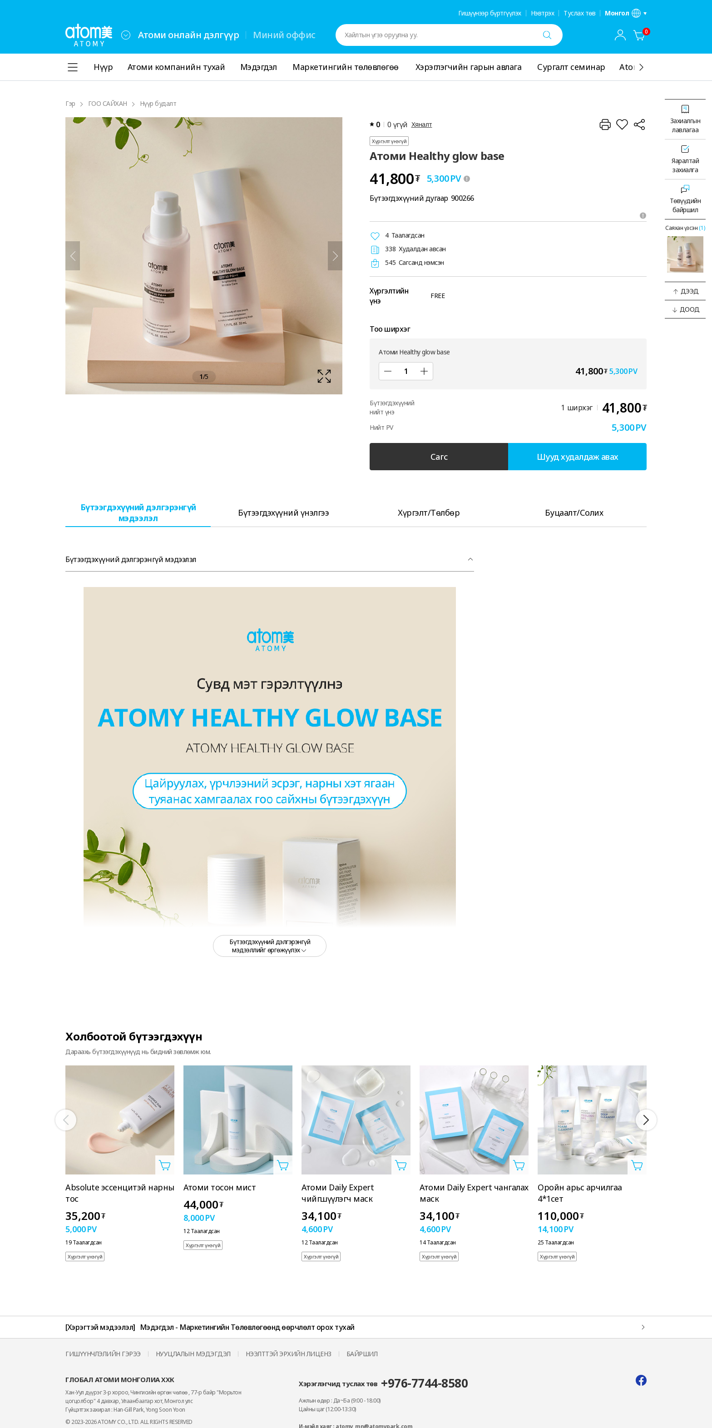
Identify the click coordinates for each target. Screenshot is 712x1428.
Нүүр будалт (158, 103)
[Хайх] (547, 35)
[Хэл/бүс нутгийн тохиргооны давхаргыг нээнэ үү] (626, 13)
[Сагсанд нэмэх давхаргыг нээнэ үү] (164, 1164)
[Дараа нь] (335, 255)
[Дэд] (387, 371)
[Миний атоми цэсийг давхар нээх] (620, 35)
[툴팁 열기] (466, 178)
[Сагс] (639, 35)
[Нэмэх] (424, 371)
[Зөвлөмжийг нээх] (643, 215)
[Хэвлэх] (605, 124)
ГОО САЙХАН (107, 103)
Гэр (70, 103)
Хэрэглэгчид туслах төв (383, 1383)
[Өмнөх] (72, 255)
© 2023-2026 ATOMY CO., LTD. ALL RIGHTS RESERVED (129, 1422)
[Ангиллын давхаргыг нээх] (72, 67)
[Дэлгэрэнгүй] (641, 67)
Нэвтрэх (542, 13)
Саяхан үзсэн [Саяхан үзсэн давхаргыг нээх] (685, 228)
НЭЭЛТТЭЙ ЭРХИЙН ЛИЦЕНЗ (288, 1353)
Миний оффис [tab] (284, 35)
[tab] (138, 512)
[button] (685, 291)
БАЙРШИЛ (362, 1353)
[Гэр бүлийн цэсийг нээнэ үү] (125, 35)
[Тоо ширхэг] (405, 371)
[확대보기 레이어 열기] (203, 255)
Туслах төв (579, 13)
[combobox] (125, 35)
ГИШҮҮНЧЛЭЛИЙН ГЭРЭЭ (103, 1353)
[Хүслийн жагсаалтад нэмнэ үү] (622, 124)
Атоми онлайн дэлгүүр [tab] (188, 35)
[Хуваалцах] (639, 124)
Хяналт (421, 124)
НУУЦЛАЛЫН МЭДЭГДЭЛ (193, 1353)
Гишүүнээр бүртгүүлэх (489, 13)
